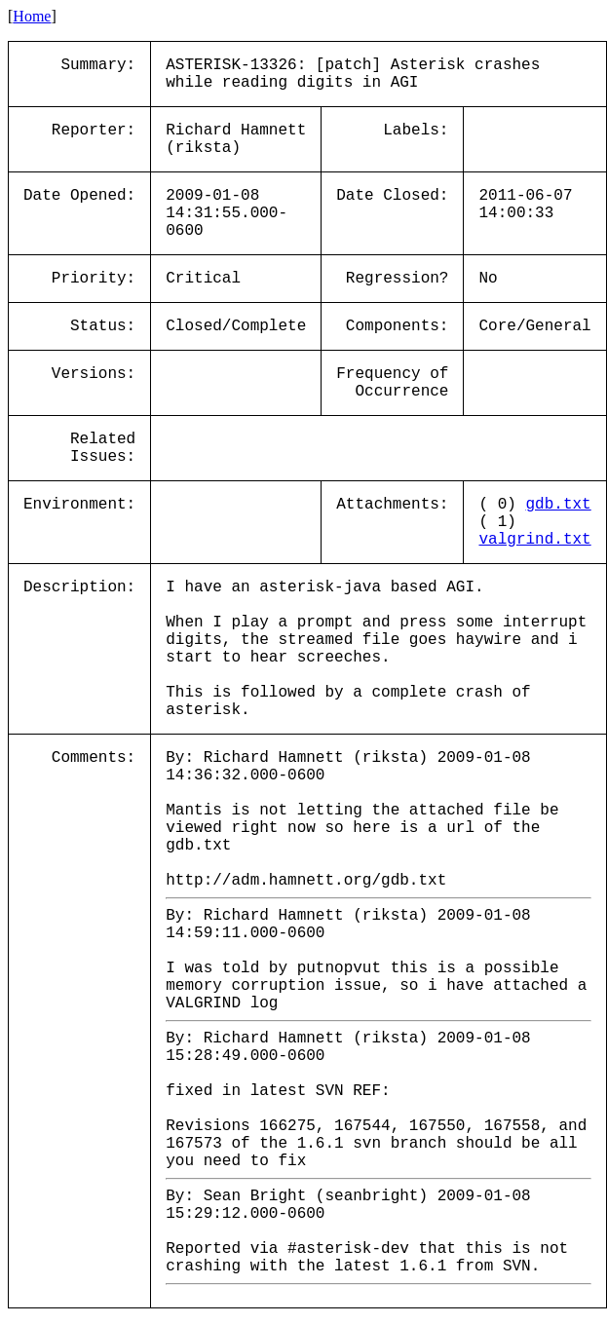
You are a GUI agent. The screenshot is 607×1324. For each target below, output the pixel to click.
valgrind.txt (534, 540)
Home (32, 16)
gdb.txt (557, 504)
